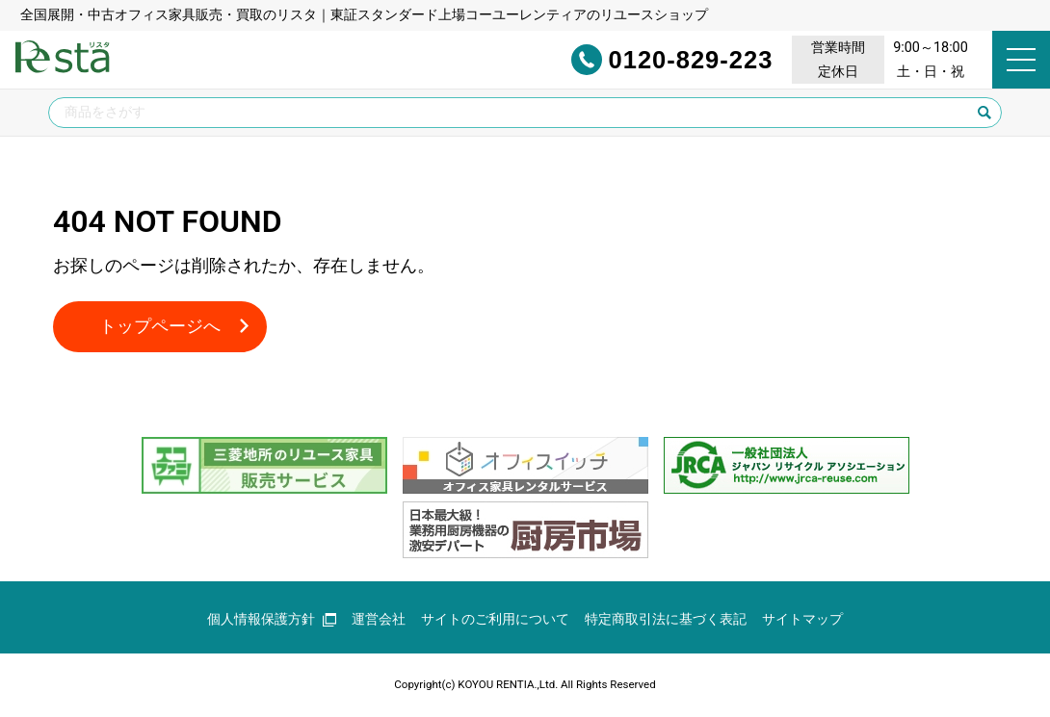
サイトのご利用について (495, 619)
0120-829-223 (646, 59)
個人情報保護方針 (271, 619)
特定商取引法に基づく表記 (666, 619)
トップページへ (160, 327)
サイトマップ (802, 619)
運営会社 (379, 619)
